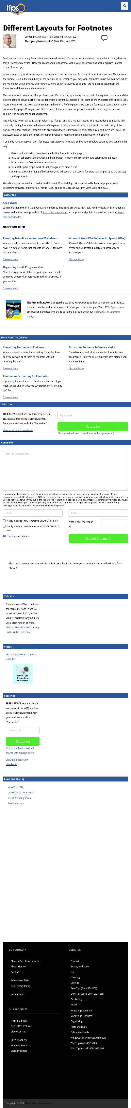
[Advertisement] (23, 877)
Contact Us (16, 972)
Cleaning (75, 977)
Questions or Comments (20, 792)
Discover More (10, 259)
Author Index (18, 994)
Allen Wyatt (42, 36)
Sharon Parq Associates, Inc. (26, 961)
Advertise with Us (20, 980)
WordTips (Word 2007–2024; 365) (88, 1048)
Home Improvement (81, 1010)
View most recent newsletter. (18, 430)
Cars (73, 972)
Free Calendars (16, 803)
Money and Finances (81, 1016)
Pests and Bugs (79, 1027)
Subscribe (93, 426)
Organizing (77, 1021)
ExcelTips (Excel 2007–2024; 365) (87, 993)
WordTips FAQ (15, 787)
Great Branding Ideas (19, 798)
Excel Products (18, 1040)
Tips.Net (75, 961)
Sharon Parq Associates (54, 212)
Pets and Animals (80, 1032)
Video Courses (18, 1031)
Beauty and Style (80, 966)
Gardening (76, 999)
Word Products (19, 1050)
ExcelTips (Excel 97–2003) (84, 988)
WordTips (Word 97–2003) (84, 1043)
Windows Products (20, 1045)
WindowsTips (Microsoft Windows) (88, 1037)
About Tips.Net (18, 966)
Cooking (75, 982)
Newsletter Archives (21, 1026)
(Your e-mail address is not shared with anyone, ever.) (85, 433)
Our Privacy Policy (20, 986)
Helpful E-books (19, 1020)
